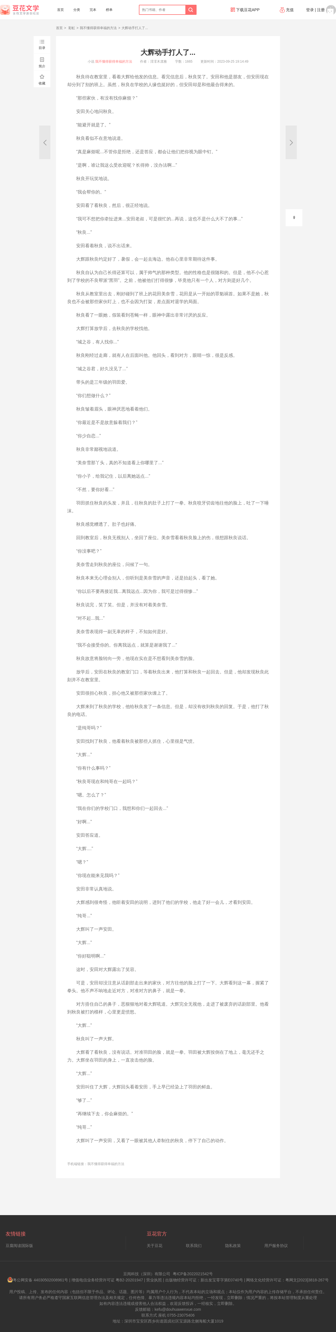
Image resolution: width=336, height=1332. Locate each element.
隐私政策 (233, 1245)
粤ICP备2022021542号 (193, 1274)
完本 (93, 10)
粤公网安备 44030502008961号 (37, 1280)
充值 (287, 10)
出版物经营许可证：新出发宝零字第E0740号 (204, 1280)
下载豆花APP (245, 10)
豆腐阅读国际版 (19, 1245)
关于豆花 (154, 1245)
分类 (76, 10)
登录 (310, 10)
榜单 (109, 10)
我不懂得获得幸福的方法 (98, 28)
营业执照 (154, 1280)
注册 (321, 10)
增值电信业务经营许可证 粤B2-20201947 (107, 1280)
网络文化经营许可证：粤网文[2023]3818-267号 (287, 1280)
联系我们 (194, 1245)
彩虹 (71, 28)
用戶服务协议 (276, 1245)
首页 (60, 10)
